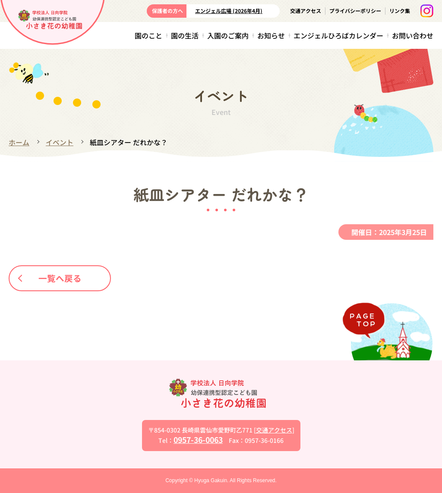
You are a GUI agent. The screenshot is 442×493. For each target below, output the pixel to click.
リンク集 (399, 10)
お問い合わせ (412, 35)
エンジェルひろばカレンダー (338, 35)
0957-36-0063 (198, 439)
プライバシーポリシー (355, 10)
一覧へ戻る (50, 277)
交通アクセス (305, 10)
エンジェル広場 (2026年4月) (228, 10)
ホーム (19, 142)
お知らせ (271, 35)
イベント (59, 142)
